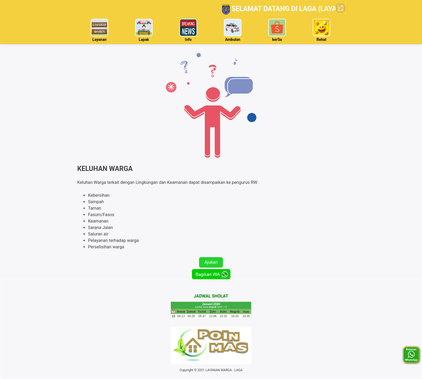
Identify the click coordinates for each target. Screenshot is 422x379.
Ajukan (211, 262)
